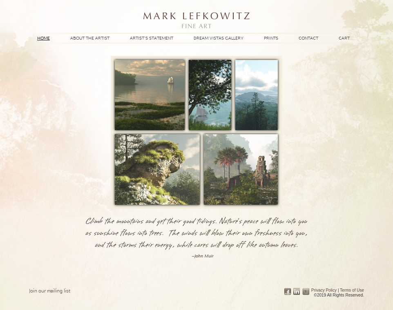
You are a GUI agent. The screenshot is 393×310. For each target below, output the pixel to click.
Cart (344, 38)
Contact (308, 38)
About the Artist (89, 38)
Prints (271, 38)
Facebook (287, 291)
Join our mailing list (49, 290)
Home (43, 38)
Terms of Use (352, 290)
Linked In (296, 291)
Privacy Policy (324, 290)
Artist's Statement (151, 38)
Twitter (305, 291)
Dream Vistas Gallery (218, 38)
